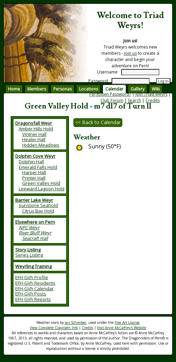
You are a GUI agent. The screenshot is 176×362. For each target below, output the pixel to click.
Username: (107, 72)
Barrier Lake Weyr (34, 200)
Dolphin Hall (31, 161)
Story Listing (28, 250)
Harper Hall (34, 172)
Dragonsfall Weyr (33, 123)
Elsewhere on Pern (35, 222)
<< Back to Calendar (98, 122)
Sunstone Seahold (38, 205)
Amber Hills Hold (36, 129)
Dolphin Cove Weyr (35, 156)
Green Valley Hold (41, 183)
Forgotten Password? (110, 94)
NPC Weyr (29, 227)
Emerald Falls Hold (38, 167)
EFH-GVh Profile (31, 277)
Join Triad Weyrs (151, 94)
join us (130, 53)
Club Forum (111, 100)
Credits (153, 100)
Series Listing (29, 255)
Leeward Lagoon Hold (41, 189)
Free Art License (127, 322)
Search (134, 100)
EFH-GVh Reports (33, 299)
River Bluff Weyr (35, 233)
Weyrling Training (33, 266)
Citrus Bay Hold (38, 211)
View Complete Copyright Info (54, 327)
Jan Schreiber (75, 322)
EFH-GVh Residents (35, 283)
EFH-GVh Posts (30, 294)
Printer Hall (33, 178)
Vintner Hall (34, 134)
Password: (98, 81)
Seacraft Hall (35, 238)
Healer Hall (33, 139)
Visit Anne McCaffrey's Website (121, 327)
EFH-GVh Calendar (34, 288)
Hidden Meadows (40, 145)
